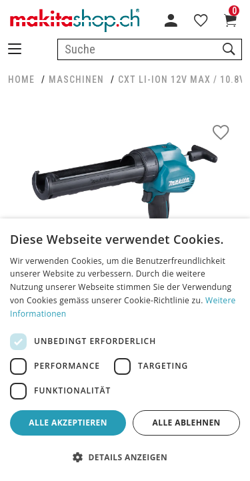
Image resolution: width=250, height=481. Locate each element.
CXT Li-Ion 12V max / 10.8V (181, 79)
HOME (21, 79)
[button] (125, 458)
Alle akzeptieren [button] (68, 422)
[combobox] (149, 49)
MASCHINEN (76, 79)
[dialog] (125, 349)
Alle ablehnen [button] (187, 422)
